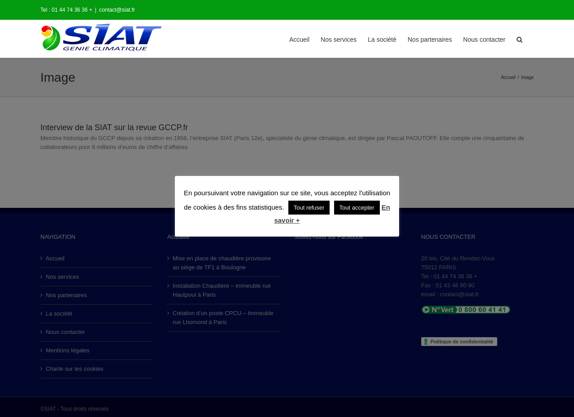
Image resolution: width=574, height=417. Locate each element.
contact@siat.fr (117, 10)
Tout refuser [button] (309, 207)
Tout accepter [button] (356, 207)
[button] (519, 38)
